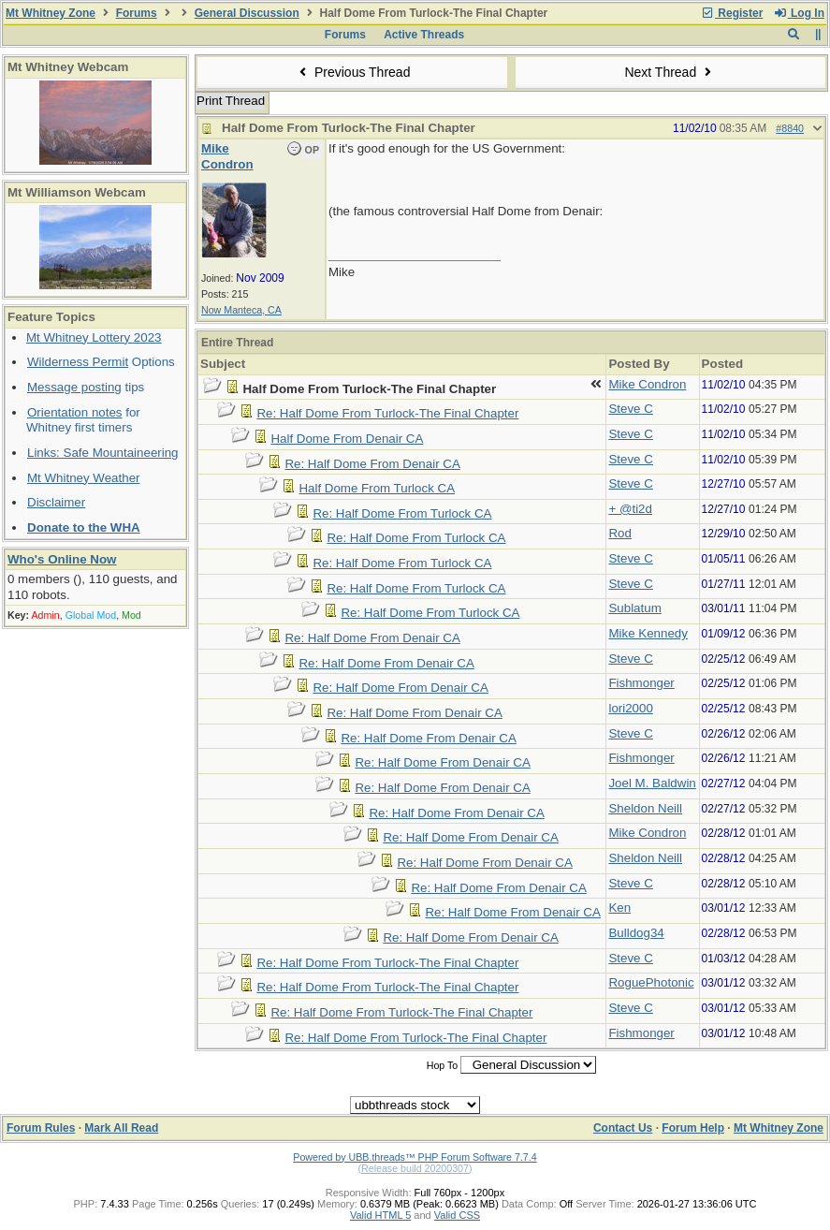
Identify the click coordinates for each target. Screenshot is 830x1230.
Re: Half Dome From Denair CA (371, 464)
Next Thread (670, 72)
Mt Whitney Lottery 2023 (93, 337)
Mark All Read (121, 1128)
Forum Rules (41, 1128)
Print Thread (231, 101)
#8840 (790, 128)
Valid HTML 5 (380, 1215)
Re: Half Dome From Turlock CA (402, 513)
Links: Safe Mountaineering (103, 453)
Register (732, 13)
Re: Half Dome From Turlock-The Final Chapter (387, 413)
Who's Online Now (61, 559)
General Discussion (247, 13)
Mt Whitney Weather (83, 478)
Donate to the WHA (83, 527)
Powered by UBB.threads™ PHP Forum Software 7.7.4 (414, 1157)
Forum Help (693, 1128)
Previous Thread (353, 72)
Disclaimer (56, 502)
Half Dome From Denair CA (346, 439)
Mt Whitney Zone (50, 13)
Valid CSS (457, 1215)
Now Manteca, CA (241, 309)
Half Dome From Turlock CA (377, 488)
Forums (136, 13)
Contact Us (622, 1128)
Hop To (443, 1065)
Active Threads (424, 34)
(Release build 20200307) (414, 1168)
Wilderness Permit (77, 362)
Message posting (74, 387)
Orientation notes (75, 412)
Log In (799, 13)
